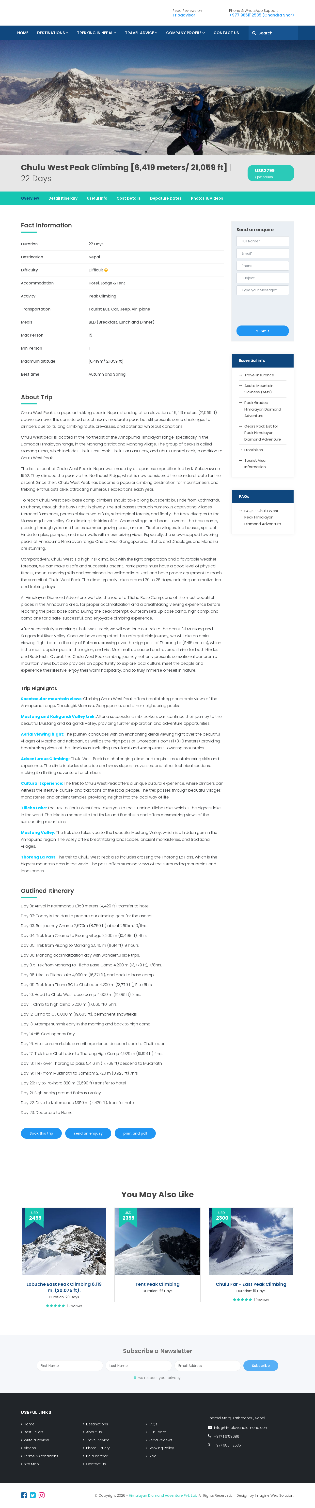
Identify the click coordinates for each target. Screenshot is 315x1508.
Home (22, 32)
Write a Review (36, 1440)
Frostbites (253, 449)
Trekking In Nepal (95, 32)
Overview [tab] (30, 198)
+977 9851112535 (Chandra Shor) (261, 15)
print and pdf (135, 1133)
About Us (94, 1432)
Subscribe (261, 1365)
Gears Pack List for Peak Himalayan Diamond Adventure (262, 433)
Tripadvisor (184, 15)
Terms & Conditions (41, 1456)
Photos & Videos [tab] (207, 198)
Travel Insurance (259, 375)
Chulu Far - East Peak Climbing (251, 1284)
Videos (30, 1448)
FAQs (153, 1424)
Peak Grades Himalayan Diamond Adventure (262, 409)
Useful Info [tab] (97, 198)
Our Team (157, 1432)
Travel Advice (139, 32)
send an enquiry (88, 1133)
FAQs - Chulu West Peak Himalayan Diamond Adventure (262, 517)
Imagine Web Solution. (274, 1495)
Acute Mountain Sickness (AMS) (258, 389)
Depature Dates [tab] (166, 198)
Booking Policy (161, 1448)
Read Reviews (161, 1440)
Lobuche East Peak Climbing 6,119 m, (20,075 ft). (64, 1287)
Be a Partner (97, 1456)
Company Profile (184, 32)
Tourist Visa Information (255, 463)
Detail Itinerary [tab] (63, 198)
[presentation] (262, 304)
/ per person (264, 177)
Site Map (31, 1464)
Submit (262, 331)
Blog (153, 1456)
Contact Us (226, 32)
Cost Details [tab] (129, 198)
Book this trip (41, 1133)
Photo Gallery (98, 1448)
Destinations (51, 32)
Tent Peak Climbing (157, 1284)
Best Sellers (34, 1432)
